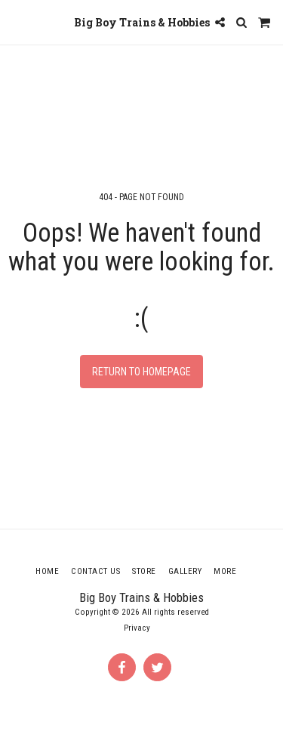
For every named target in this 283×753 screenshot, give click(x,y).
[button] (16, 22)
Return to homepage (141, 372)
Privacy (137, 628)
